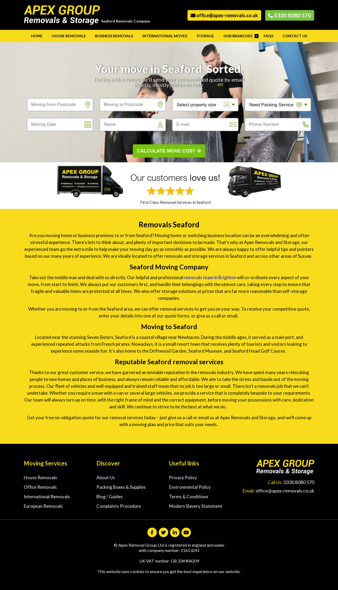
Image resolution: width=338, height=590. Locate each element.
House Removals (69, 36)
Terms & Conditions (188, 496)
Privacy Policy (183, 477)
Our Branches (237, 36)
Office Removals (40, 487)
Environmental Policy (190, 487)
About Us (105, 477)
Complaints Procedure (118, 506)
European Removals (43, 506)
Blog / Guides (109, 496)
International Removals (47, 496)
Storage (205, 36)
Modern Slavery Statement (195, 506)
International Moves (164, 36)
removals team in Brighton (210, 277)
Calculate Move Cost (169, 151)
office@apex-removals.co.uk (224, 15)
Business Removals (114, 36)
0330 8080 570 (289, 15)
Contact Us (295, 36)
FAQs (268, 36)
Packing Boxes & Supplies (121, 487)
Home (37, 36)
